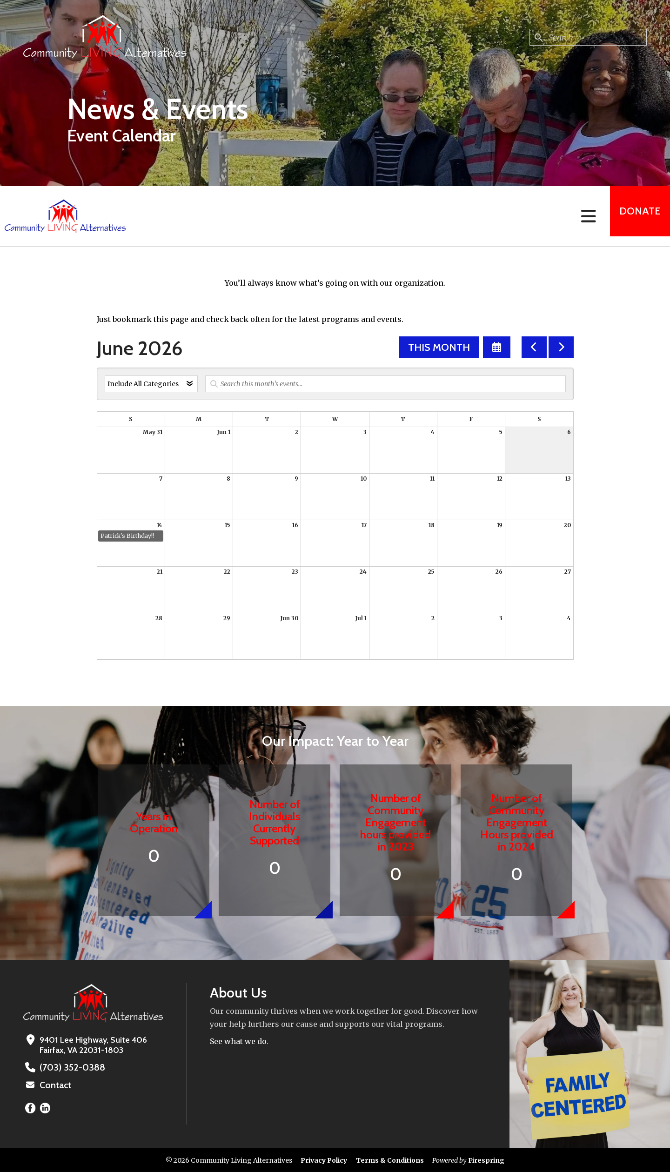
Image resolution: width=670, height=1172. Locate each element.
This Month (439, 347)
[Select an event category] (151, 383)
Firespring (486, 1159)
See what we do (238, 1041)
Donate (635, 216)
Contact (54, 1084)
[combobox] (588, 37)
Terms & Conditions (390, 1159)
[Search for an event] (385, 383)
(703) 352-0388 (69, 1067)
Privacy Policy (324, 1159)
